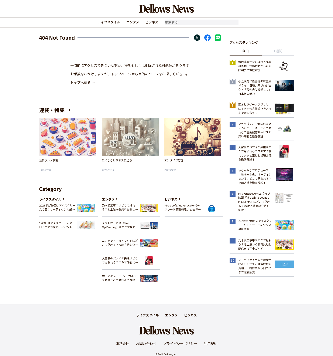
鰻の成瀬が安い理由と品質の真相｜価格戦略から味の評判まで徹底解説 (254, 66)
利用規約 (210, 343)
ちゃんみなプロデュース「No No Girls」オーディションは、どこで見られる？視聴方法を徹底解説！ (255, 176)
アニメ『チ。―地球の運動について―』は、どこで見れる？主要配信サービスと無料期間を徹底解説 (254, 130)
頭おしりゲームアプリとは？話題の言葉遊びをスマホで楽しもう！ (254, 108)
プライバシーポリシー (180, 343)
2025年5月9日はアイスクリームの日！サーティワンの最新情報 (57, 207)
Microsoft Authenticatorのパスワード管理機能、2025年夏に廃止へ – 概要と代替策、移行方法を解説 (183, 207)
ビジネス (151, 22)
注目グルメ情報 (48, 160)
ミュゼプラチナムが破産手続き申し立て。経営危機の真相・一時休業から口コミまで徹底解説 (254, 266)
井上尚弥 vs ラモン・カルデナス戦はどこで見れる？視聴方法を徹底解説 (120, 278)
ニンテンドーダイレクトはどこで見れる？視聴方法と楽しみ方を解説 (120, 243)
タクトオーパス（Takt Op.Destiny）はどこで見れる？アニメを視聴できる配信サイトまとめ (120, 225)
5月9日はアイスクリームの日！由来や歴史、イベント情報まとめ (57, 225)
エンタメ (132, 22)
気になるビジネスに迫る (117, 160)
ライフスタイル (109, 22)
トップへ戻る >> (82, 82)
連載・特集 (52, 110)
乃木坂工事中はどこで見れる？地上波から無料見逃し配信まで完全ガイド (120, 207)
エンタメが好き (173, 160)
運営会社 (122, 343)
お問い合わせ (146, 343)
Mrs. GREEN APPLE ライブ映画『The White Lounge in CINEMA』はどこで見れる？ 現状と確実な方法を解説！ (254, 201)
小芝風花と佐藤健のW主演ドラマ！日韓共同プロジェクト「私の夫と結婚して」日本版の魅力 (254, 87)
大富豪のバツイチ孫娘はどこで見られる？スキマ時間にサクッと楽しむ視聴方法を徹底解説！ (120, 260)
